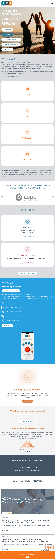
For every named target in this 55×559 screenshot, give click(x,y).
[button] (2, 197)
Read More (5, 530)
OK (28, 556)
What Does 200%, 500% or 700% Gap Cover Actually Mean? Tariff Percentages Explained (26, 521)
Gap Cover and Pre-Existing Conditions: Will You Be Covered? (22, 502)
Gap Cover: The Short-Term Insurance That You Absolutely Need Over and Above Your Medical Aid (25, 540)
